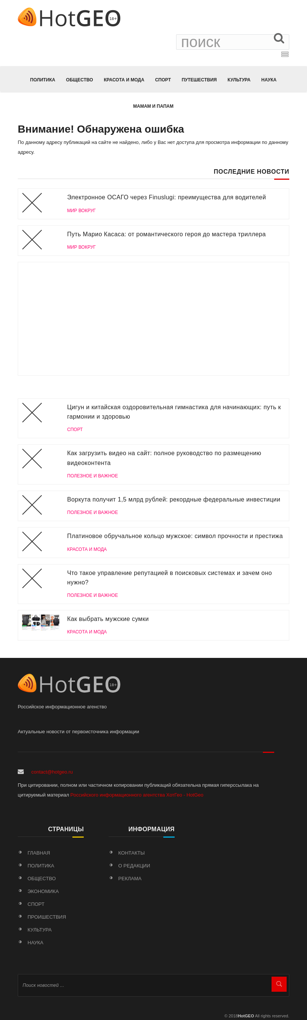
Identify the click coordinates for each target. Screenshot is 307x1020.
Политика (42, 80)
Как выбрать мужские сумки (108, 619)
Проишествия (47, 917)
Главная (39, 853)
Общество (79, 80)
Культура (238, 80)
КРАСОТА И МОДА (124, 80)
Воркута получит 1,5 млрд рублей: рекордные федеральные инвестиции (173, 499)
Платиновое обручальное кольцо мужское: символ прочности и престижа (175, 536)
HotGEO (246, 1016)
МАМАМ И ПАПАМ (153, 106)
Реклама (130, 878)
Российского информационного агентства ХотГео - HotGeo (137, 795)
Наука (268, 80)
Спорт (163, 80)
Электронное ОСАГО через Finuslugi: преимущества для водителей (166, 197)
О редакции (134, 866)
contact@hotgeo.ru (52, 772)
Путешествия (199, 80)
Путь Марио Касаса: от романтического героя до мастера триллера (166, 234)
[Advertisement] (153, 319)
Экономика (43, 891)
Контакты (131, 853)
